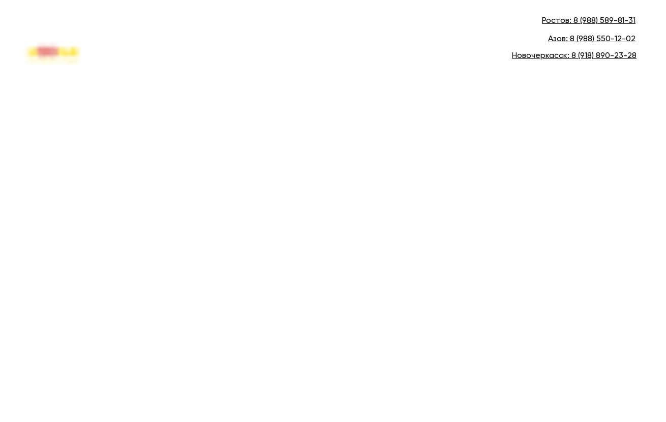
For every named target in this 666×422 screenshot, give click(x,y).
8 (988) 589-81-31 (604, 21)
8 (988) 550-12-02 (602, 39)
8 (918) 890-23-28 (604, 56)
